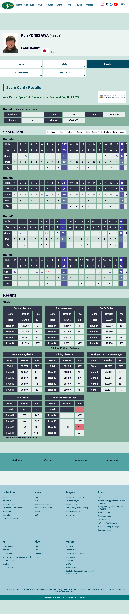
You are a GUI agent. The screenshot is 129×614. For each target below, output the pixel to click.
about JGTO (71, 560)
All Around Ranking (105, 526)
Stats (64, 64)
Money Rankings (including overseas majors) (111, 521)
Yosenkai (7, 528)
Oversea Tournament (43, 521)
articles (6, 563)
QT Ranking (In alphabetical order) (17, 570)
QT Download (8, 581)
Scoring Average (104, 529)
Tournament (40, 567)
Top (36, 560)
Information (8, 560)
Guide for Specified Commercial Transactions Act (80, 585)
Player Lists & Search (75, 511)
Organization (71, 563)
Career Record (21, 72)
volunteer (70, 574)
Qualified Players (73, 514)
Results (108, 64)
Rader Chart (64, 72)
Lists (100, 511)
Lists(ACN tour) (104, 533)
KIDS (36, 528)
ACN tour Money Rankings (108, 540)
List (36, 563)
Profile (21, 64)
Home (16, 4)
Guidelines (7, 577)
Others (37, 525)
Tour (5, 511)
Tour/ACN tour (9, 518)
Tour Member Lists (74, 525)
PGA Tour (7, 525)
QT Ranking (70, 528)
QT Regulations (9, 574)
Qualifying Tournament (12, 521)
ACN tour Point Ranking (107, 536)
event (37, 570)
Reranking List (72, 518)
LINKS (68, 577)
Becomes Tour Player (75, 567)
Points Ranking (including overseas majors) (111, 515)
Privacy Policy (71, 581)
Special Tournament (11, 532)
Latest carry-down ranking (77, 521)
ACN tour (7, 514)
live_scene (70, 570)
